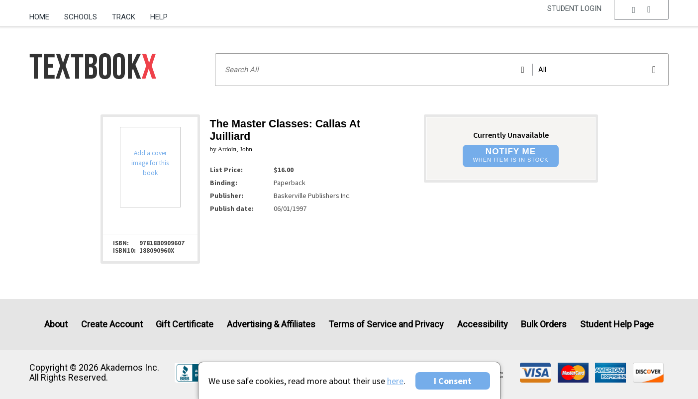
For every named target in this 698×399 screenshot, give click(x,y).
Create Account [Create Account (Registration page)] (112, 324)
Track (123, 16)
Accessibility (482, 324)
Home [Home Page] (39, 16)
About (56, 324)
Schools (80, 16)
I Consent (453, 381)
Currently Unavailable (511, 135)
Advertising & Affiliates (271, 324)
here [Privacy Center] (395, 381)
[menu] (641, 17)
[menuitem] (43, 13)
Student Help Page (617, 324)
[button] (641, 17)
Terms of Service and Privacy (386, 324)
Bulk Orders (544, 324)
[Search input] (442, 69)
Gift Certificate (184, 324)
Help (159, 16)
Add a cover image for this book (150, 163)
